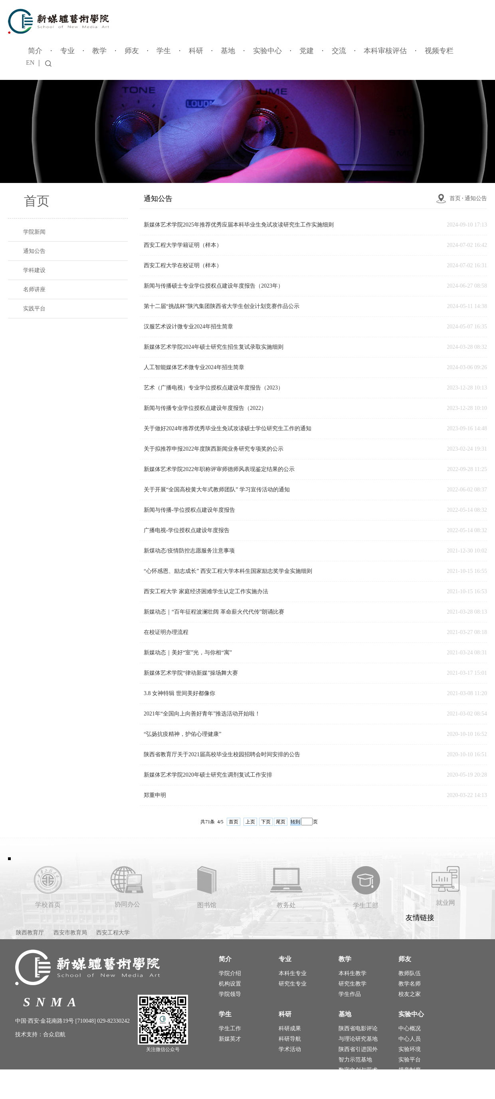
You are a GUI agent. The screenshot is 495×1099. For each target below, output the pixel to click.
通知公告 (34, 251)
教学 (99, 51)
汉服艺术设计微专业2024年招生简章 (188, 327)
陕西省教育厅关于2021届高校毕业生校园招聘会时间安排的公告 (222, 754)
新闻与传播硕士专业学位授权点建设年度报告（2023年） (213, 286)
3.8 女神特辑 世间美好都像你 (179, 693)
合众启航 (54, 1034)
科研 (196, 51)
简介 (35, 51)
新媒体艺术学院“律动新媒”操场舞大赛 (191, 673)
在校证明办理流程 (166, 632)
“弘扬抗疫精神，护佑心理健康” (182, 734)
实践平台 (34, 309)
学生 (163, 51)
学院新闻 (34, 232)
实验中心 (267, 51)
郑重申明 (155, 795)
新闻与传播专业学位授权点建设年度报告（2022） (205, 408)
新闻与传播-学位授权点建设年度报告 (189, 510)
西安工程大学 (113, 933)
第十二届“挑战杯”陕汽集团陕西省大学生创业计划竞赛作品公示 (221, 306)
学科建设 (34, 270)
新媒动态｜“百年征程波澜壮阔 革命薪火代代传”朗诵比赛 (214, 612)
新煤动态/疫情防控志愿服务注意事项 (189, 551)
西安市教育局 (70, 933)
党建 (306, 51)
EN (30, 62)
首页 (455, 198)
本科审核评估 (385, 51)
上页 (250, 822)
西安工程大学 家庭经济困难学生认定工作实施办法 (206, 591)
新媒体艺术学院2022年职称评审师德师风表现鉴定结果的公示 (219, 469)
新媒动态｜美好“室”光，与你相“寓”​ (188, 653)
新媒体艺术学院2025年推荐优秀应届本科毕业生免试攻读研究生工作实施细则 (239, 225)
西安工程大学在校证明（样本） (183, 265)
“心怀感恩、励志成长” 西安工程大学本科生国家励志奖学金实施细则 (228, 571)
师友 (132, 51)
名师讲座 (34, 289)
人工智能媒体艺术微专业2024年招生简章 (194, 367)
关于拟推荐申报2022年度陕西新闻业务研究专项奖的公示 (213, 449)
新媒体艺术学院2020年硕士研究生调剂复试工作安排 (208, 775)
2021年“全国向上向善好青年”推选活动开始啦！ (202, 714)
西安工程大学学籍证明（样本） (183, 245)
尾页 (280, 822)
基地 (228, 51)
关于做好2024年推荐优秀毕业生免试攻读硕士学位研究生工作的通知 (227, 428)
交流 (339, 51)
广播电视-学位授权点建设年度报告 (187, 530)
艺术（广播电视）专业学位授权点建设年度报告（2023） (213, 388)
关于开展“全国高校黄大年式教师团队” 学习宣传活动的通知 (217, 490)
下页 (266, 822)
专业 (67, 51)
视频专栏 (439, 51)
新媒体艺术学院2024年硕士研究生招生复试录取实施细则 (213, 347)
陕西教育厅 (30, 933)
